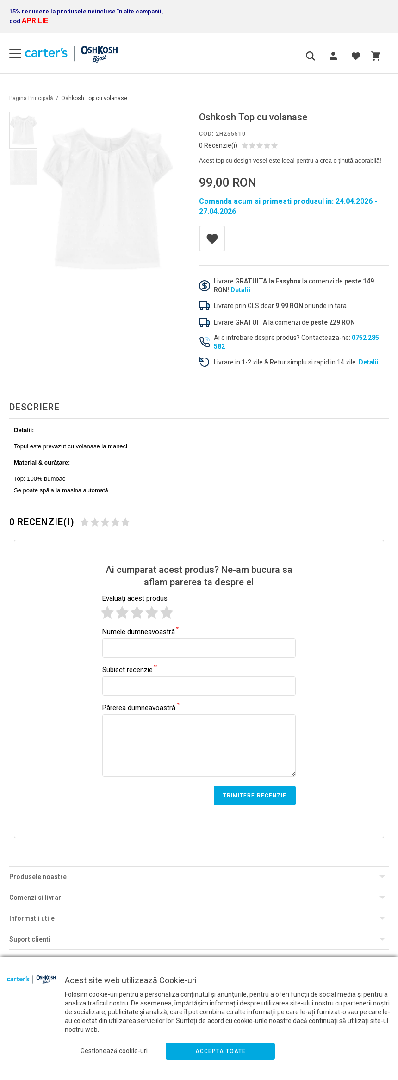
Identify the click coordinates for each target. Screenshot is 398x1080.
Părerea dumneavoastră (138, 707)
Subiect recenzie (127, 669)
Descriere (34, 407)
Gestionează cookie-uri (114, 1051)
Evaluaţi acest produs (135, 598)
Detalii (240, 290)
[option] (107, 198)
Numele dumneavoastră (138, 631)
